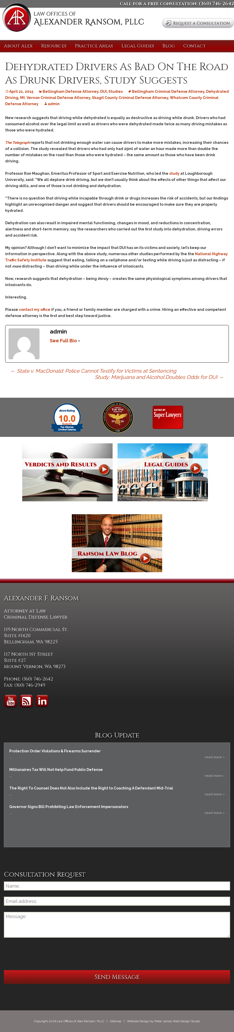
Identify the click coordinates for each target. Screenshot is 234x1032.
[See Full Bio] (79, 341)
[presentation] (43, 954)
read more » (215, 757)
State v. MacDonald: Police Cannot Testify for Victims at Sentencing (93, 371)
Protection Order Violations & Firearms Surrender (55, 751)
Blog (168, 46)
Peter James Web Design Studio (177, 1021)
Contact (194, 46)
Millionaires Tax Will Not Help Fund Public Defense (56, 770)
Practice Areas (94, 46)
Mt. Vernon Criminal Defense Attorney (55, 98)
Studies (115, 91)
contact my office (34, 309)
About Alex (18, 46)
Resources (53, 46)
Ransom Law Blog (117, 543)
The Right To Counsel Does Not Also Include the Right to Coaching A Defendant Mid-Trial (91, 788)
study (174, 173)
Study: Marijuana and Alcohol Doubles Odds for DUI (159, 377)
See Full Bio (63, 340)
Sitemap (115, 1021)
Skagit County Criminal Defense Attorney (130, 98)
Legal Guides (137, 46)
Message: (117, 925)
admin (54, 104)
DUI (103, 91)
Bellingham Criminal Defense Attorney (168, 91)
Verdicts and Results (67, 472)
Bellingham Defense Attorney (70, 91)
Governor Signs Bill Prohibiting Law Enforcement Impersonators (68, 807)
